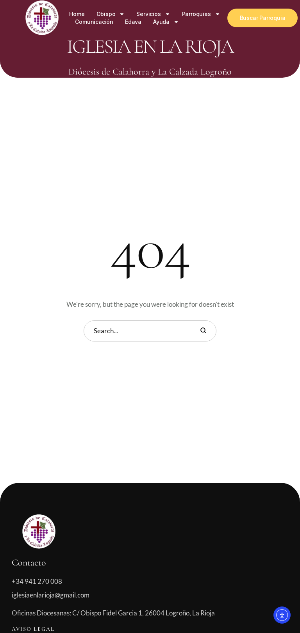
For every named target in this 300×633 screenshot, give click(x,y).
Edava (133, 21)
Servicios (153, 14)
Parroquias (201, 14)
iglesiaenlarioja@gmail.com (50, 595)
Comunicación (94, 21)
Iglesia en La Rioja (150, 46)
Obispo (110, 14)
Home (76, 14)
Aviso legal (33, 629)
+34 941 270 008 (37, 581)
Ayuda (166, 22)
